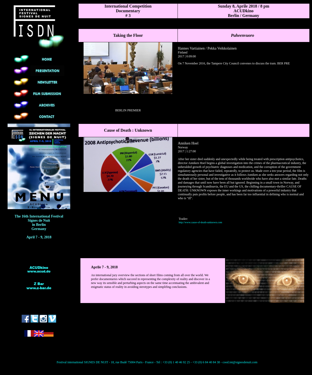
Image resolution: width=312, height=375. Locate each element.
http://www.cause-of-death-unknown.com (200, 222)
